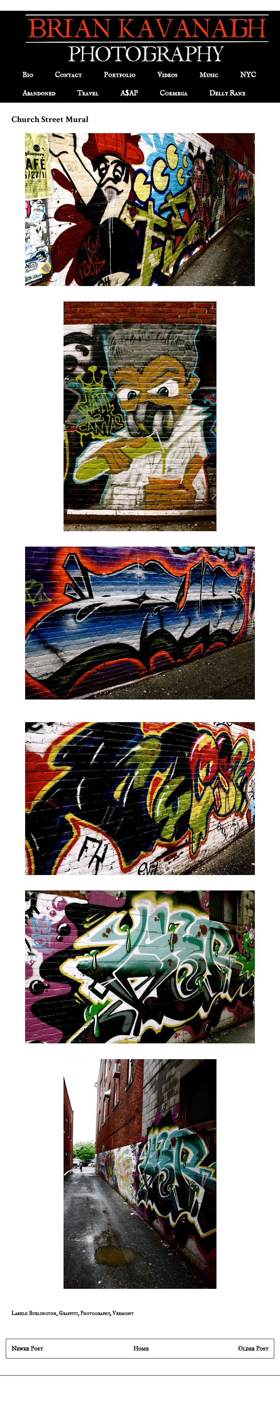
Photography (95, 1313)
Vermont (123, 1313)
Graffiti (68, 1313)
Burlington (42, 1313)
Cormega (173, 93)
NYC (248, 75)
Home (141, 1348)
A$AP (129, 93)
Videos (167, 75)
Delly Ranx (227, 93)
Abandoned (38, 93)
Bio (27, 75)
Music (208, 75)
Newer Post (27, 1348)
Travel (87, 93)
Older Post (253, 1348)
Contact (68, 75)
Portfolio (119, 75)
